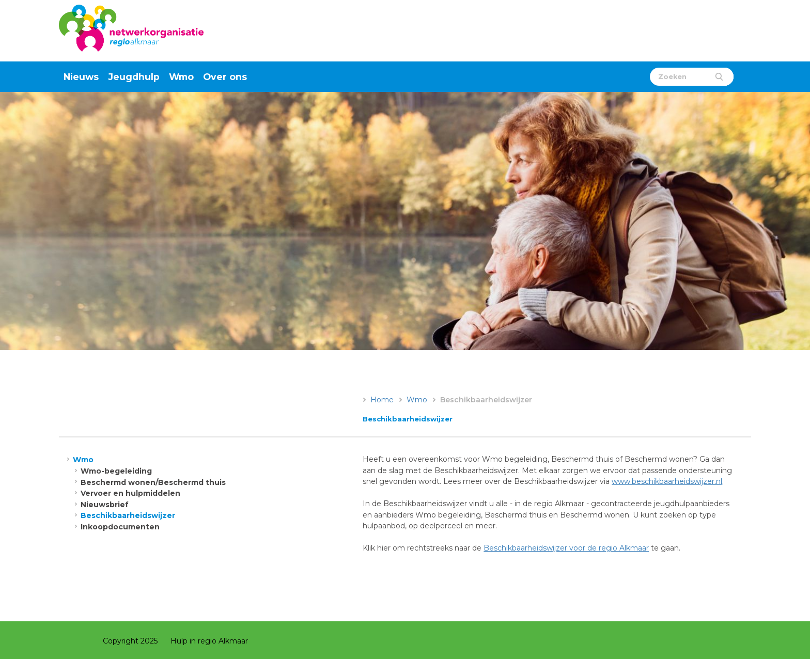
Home (382, 399)
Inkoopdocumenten (120, 526)
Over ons (225, 76)
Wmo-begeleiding (116, 471)
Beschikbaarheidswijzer (128, 515)
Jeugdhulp (134, 76)
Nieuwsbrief (105, 504)
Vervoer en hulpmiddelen (130, 493)
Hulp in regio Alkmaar (209, 641)
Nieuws (81, 76)
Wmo (181, 76)
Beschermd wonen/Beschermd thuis (153, 482)
